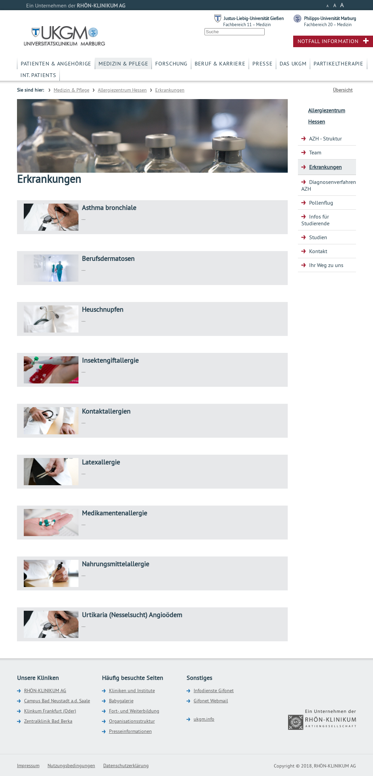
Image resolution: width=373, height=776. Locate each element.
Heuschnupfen (102, 309)
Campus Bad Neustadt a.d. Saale (57, 701)
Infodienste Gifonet (214, 690)
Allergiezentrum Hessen (122, 90)
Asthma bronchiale (109, 207)
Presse (262, 63)
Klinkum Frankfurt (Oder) (50, 711)
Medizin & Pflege (123, 63)
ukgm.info (204, 719)
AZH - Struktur (325, 138)
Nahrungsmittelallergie (115, 564)
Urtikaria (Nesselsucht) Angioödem (132, 614)
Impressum (28, 765)
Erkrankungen (169, 90)
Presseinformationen (130, 731)
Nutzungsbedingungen (71, 765)
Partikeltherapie (338, 63)
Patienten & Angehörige (56, 63)
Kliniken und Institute (132, 690)
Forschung (171, 63)
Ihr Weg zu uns (326, 265)
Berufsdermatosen (108, 258)
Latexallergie (101, 462)
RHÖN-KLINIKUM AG (45, 690)
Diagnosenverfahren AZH (328, 185)
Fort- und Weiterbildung (134, 711)
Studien (318, 237)
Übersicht (343, 90)
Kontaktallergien (106, 411)
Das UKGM (293, 63)
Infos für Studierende (315, 220)
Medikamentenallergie (114, 513)
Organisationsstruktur (132, 721)
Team (315, 152)
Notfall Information (328, 41)
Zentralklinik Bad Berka (48, 721)
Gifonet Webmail (211, 701)
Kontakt (318, 251)
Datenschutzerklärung (126, 765)
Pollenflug (321, 202)
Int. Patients (38, 75)
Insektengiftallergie (110, 360)
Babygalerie (121, 701)
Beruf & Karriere (220, 63)
